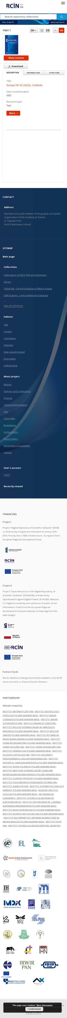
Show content (16, 57)
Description (10, 358)
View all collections (13, 305)
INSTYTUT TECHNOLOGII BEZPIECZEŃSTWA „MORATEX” (34, 825)
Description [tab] (12, 73)
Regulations (10, 425)
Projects (8, 398)
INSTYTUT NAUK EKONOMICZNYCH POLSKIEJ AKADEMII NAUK (32, 809)
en (61, 30)
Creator (8, 331)
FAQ (6, 411)
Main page (9, 256)
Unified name (11, 365)
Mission (8, 384)
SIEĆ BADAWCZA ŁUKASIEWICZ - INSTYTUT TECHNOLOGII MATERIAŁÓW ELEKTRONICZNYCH (28, 798)
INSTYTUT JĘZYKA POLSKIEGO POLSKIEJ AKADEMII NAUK (29, 766)
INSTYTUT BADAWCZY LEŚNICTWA (40, 723)
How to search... (9, 22)
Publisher (8, 345)
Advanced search (58, 22)
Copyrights (9, 418)
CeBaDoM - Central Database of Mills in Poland (28, 288)
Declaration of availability (17, 445)
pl (55, 30)
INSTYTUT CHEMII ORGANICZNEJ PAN (43, 747)
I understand (34, 1009)
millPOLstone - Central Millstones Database (26, 295)
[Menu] (63, 3)
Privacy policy (11, 438)
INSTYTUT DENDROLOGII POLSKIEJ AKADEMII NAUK (27, 750)
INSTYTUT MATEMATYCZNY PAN (18, 711)
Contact (8, 452)
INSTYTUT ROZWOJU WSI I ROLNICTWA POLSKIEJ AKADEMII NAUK (33, 813)
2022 (8, 95)
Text (8, 105)
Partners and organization (17, 391)
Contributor (10, 338)
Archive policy (11, 432)
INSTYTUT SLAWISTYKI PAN (16, 786)
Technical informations (15, 404)
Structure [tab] (54, 73)
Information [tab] (33, 73)
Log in (7, 474)
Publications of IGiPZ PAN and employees (25, 275)
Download (15, 66)
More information (44, 1005)
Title (6, 324)
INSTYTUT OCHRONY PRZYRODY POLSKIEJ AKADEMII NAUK (31, 778)
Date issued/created (14, 352)
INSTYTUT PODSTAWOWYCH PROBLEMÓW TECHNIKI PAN (30, 782)
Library (7, 281)
